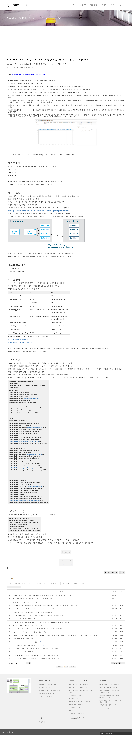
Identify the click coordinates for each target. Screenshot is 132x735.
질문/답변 (93, 5)
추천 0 (62, 562)
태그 (121, 663)
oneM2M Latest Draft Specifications (49, 690)
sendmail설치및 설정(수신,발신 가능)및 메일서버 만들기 (110, 701)
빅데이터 (73, 5)
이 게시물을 (121, 568)
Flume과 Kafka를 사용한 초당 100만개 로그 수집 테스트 (41, 64)
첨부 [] (10, 568)
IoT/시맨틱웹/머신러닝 (40, 583)
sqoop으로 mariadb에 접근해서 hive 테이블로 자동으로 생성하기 (30, 632)
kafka (9, 64)
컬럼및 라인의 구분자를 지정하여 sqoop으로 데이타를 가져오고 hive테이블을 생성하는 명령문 (38, 629)
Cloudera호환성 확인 (77, 718)
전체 (10, 583)
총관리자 (10, 68)
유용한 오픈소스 (104, 708)
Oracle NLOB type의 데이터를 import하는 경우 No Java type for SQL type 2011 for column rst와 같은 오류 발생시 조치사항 (46, 605)
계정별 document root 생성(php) (108, 687)
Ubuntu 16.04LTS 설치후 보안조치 (109, 684)
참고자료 (103, 680)
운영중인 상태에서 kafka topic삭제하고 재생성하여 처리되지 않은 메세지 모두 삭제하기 (36, 648)
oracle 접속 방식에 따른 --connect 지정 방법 (25, 602)
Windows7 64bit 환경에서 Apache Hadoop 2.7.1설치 (109, 696)
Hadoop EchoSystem (78, 680)
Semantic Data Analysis (46, 687)
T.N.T (112, 5)
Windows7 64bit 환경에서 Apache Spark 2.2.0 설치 (109, 691)
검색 (28, 663)
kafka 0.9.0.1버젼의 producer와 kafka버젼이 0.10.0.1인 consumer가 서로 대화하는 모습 (36, 658)
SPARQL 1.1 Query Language (47, 684)
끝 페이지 (72, 666)
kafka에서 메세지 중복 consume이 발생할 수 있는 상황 (27, 625)
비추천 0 (69, 562)
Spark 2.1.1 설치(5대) (75, 695)
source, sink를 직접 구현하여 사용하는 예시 (24, 619)
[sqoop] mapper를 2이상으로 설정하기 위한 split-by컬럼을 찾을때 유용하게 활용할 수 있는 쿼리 (39, 615)
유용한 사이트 (44, 680)
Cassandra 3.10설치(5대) (76, 704)
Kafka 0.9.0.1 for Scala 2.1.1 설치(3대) (80, 701)
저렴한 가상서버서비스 (45, 697)
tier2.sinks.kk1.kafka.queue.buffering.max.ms (24, 441)
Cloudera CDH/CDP (20, 583)
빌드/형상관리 (66, 583)
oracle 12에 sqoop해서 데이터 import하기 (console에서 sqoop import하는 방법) (35, 609)
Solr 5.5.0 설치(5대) (74, 707)
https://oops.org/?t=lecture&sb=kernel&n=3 (21, 342)
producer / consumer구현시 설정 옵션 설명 (25, 652)
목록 (121, 572)
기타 (83, 583)
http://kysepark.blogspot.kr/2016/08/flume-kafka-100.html (28, 74)
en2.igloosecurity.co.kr (31, 398)
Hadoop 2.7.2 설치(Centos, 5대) (78, 687)
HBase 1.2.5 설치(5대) (75, 710)
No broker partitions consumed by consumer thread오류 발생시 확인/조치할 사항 (35, 655)
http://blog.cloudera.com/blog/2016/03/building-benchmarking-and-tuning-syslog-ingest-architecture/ (38, 211)
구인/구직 (83, 5)
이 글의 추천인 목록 (110, 572)
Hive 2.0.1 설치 (73, 698)
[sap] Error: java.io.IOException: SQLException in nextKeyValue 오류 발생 (33, 612)
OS (30, 583)
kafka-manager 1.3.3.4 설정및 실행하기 (23, 639)
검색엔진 (76, 583)
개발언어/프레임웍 (54, 583)
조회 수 (122, 592)
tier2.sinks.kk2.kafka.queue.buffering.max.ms (24, 468)
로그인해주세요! (108, 733)
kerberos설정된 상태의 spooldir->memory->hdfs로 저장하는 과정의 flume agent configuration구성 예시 (41, 622)
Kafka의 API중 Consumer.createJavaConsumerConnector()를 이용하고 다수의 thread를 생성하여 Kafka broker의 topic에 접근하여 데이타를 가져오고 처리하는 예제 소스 (58, 635)
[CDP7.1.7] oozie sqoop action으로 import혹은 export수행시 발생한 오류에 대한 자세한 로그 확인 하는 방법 (42, 595)
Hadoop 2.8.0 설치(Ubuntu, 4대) (78, 684)
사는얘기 (104, 5)
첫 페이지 (60, 666)
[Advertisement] (66, 44)
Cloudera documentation (46, 693)
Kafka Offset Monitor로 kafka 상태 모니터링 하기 (26, 642)
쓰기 (114, 663)
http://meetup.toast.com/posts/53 (18, 339)
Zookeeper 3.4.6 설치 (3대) (77, 713)
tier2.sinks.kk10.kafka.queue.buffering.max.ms (24, 500)
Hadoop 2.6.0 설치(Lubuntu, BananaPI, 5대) (80, 691)
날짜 (114, 592)
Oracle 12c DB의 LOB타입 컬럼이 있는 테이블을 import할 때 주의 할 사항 (33, 599)
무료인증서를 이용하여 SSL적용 (108, 705)
